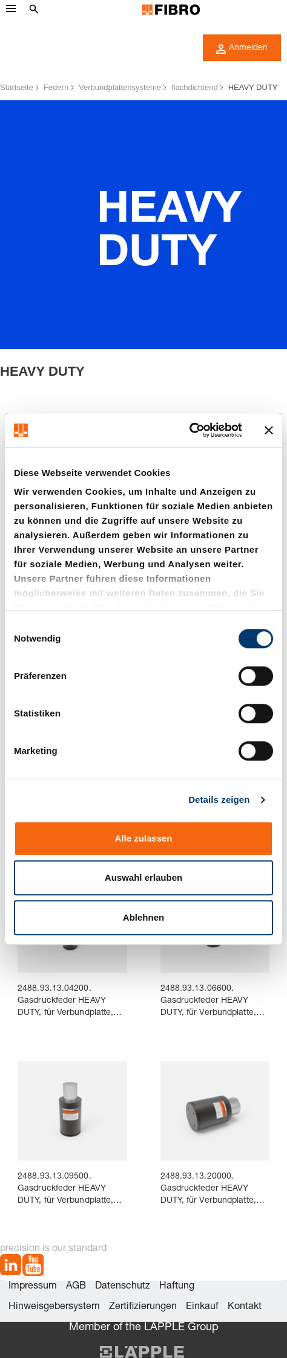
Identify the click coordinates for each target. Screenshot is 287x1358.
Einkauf (202, 1307)
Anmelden (242, 49)
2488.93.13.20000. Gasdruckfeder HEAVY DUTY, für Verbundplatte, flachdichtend (208, 1190)
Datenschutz (122, 1287)
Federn (56, 87)
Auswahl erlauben (143, 877)
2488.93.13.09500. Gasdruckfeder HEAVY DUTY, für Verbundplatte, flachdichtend (65, 1190)
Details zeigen (218, 799)
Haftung (176, 1287)
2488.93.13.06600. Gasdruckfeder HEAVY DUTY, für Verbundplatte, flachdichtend (208, 1002)
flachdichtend (194, 87)
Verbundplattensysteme (120, 87)
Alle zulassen (143, 838)
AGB (76, 1287)
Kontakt (245, 1307)
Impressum (32, 1287)
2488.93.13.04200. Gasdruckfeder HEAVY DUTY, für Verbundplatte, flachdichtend (65, 1002)
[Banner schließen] (269, 430)
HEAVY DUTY (253, 87)
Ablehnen (143, 917)
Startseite (16, 87)
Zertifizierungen (143, 1307)
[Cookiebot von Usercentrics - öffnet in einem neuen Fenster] (189, 430)
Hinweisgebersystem (54, 1307)
